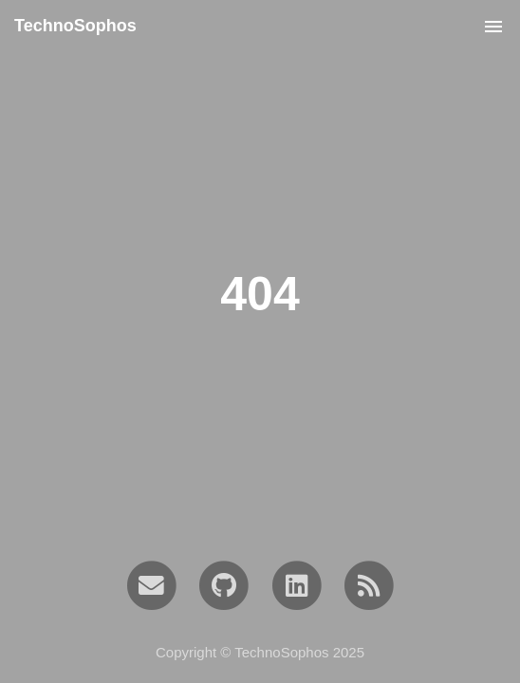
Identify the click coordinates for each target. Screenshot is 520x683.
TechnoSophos (75, 25)
